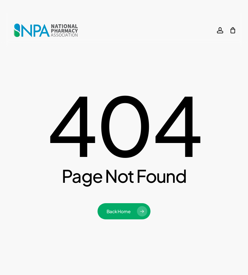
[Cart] (232, 30)
